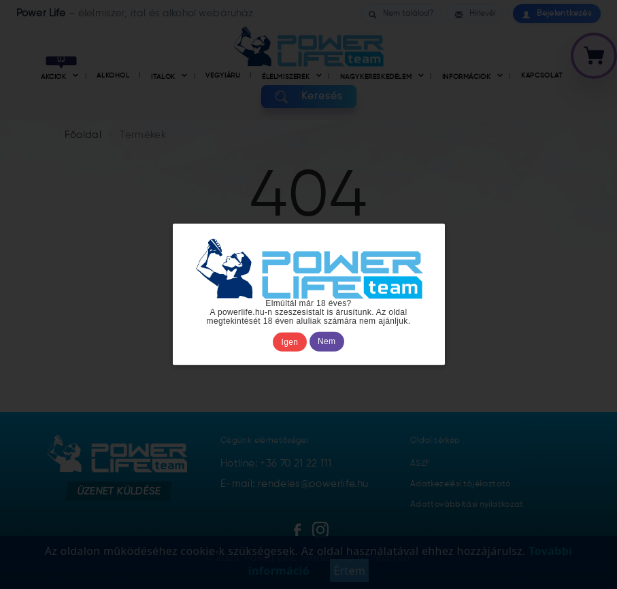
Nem (326, 342)
